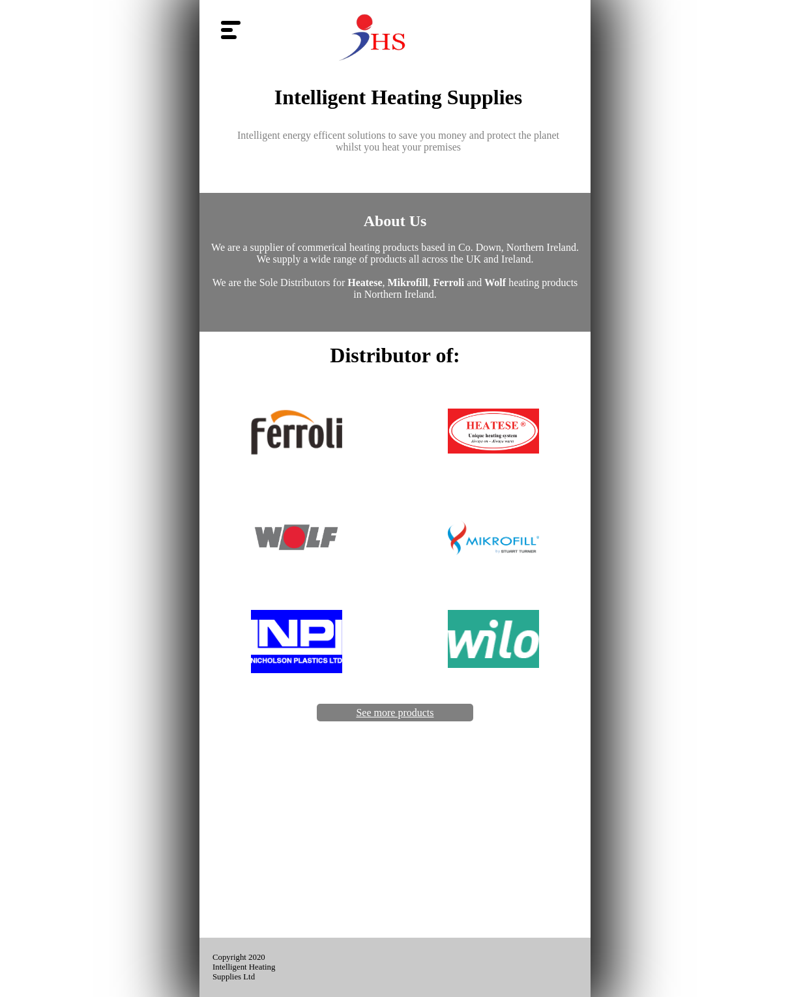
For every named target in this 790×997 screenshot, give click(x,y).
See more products (394, 712)
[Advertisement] (395, 840)
